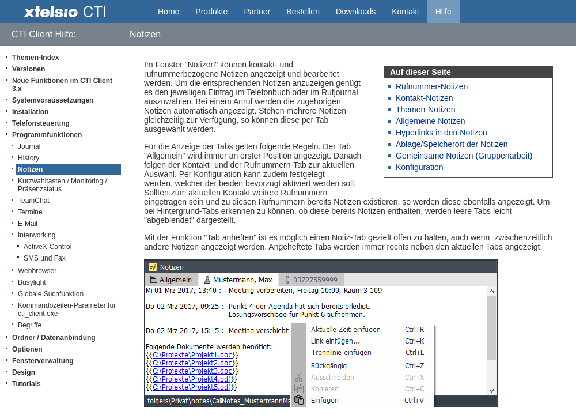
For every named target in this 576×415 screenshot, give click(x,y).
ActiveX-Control (47, 247)
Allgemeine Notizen (430, 121)
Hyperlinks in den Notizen (441, 132)
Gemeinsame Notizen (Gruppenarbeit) (464, 155)
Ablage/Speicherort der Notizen (452, 144)
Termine (30, 212)
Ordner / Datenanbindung (54, 338)
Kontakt (405, 11)
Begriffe (29, 325)
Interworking (36, 235)
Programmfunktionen (47, 135)
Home (168, 11)
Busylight (32, 282)
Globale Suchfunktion (51, 294)
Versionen (28, 69)
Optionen (27, 349)
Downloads (356, 11)
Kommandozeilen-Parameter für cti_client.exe (67, 309)
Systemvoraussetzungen (52, 100)
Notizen (30, 169)
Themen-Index (35, 58)
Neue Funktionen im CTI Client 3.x (62, 85)
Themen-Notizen (426, 109)
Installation (30, 112)
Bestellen (303, 11)
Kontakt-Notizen (424, 98)
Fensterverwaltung (43, 361)
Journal (29, 146)
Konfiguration (420, 167)
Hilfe (443, 11)
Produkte (211, 11)
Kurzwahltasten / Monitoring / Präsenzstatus (62, 185)
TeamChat (34, 201)
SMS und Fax (45, 258)
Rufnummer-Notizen (432, 86)
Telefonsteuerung (41, 123)
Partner (257, 11)
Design (23, 372)
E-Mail (27, 224)
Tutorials (26, 384)
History (28, 158)
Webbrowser (37, 271)
